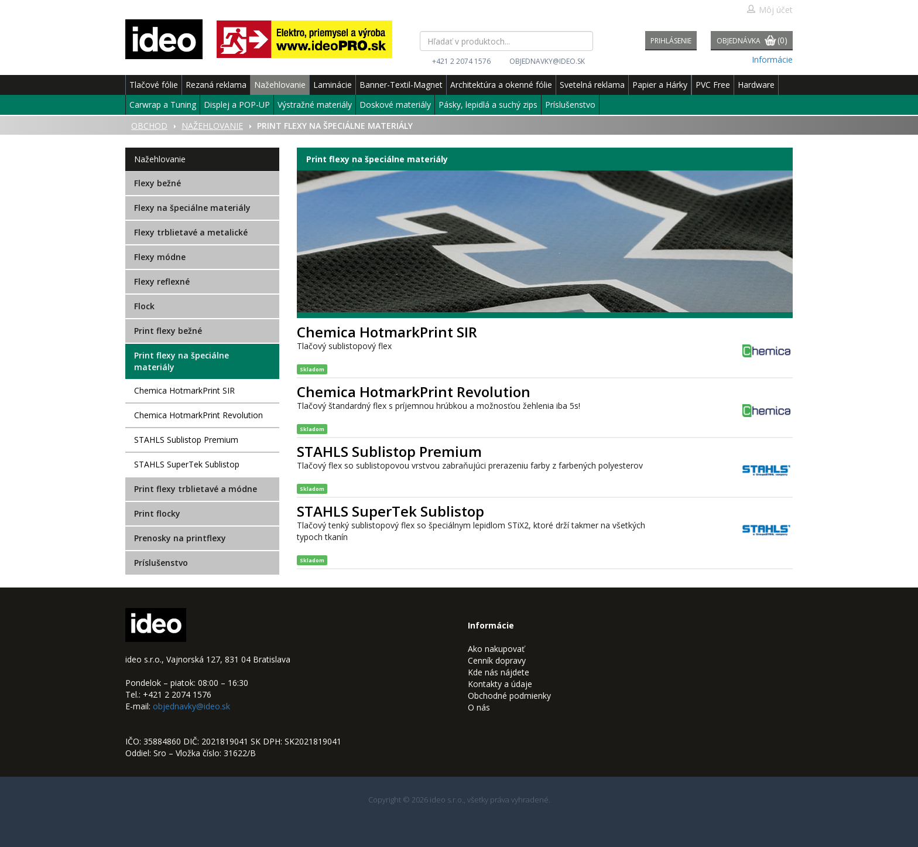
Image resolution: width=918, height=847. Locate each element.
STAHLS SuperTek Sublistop (186, 464)
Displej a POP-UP (237, 104)
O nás (479, 707)
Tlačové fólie (153, 84)
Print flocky (157, 513)
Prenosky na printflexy (180, 538)
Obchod (149, 125)
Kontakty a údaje (500, 683)
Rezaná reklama (216, 84)
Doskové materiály (395, 104)
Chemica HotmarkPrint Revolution (198, 415)
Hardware (756, 84)
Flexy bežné (157, 183)
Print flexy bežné (168, 330)
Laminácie (332, 84)
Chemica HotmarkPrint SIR (184, 390)
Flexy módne (160, 256)
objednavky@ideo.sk (547, 61)
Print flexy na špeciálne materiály (181, 361)
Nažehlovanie (280, 84)
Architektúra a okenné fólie (501, 84)
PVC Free (713, 84)
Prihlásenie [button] (670, 41)
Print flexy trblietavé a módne (195, 488)
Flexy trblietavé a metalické (191, 232)
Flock (144, 306)
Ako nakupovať (496, 648)
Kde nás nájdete (498, 672)
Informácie (772, 59)
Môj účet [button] (769, 9)
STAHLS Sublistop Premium (186, 439)
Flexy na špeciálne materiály (192, 207)
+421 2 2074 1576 (461, 61)
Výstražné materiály (315, 104)
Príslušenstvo (570, 104)
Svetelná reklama (592, 84)
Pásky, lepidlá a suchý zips (488, 104)
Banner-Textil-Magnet (401, 84)
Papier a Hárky (659, 84)
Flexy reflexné (162, 281)
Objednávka (752, 41)
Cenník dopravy (497, 660)
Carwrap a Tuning (162, 104)
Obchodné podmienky (509, 695)
